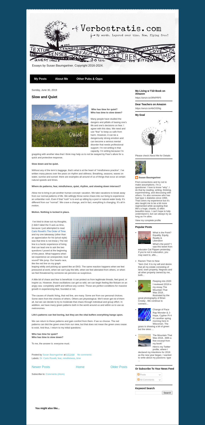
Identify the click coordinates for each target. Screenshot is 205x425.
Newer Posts (41, 367)
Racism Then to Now (148, 261)
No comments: (85, 354)
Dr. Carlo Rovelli (48, 358)
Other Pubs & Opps (89, 78)
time (78, 358)
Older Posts (118, 367)
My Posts (40, 78)
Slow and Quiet (44, 97)
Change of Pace (161, 309)
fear (60, 358)
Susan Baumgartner (150, 177)
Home (80, 367)
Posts (141, 374)
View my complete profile (148, 220)
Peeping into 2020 (162, 281)
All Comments (145, 379)
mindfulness (69, 358)
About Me (61, 78)
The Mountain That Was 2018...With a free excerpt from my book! (162, 339)
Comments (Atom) (55, 374)
